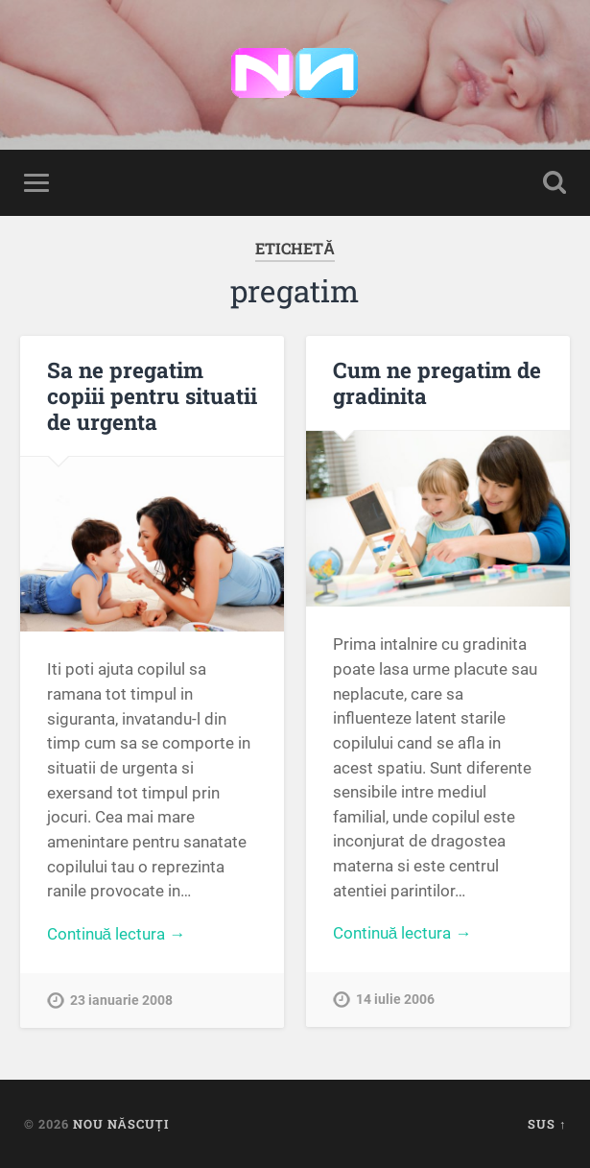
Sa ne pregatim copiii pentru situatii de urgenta (152, 395)
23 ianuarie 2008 (121, 1000)
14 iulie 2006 (395, 999)
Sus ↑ (547, 1124)
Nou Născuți (121, 1124)
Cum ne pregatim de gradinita (437, 382)
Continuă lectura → (116, 933)
